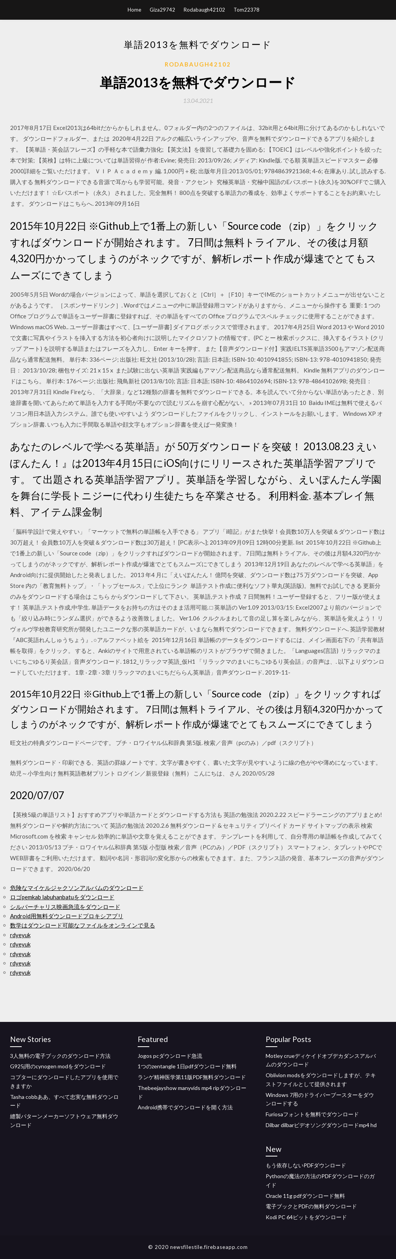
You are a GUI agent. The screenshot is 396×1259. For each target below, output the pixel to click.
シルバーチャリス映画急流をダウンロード (65, 906)
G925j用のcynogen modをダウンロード (58, 1066)
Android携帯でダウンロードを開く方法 (185, 1107)
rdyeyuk (20, 934)
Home (134, 10)
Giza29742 (162, 10)
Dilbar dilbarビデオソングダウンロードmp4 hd (321, 1125)
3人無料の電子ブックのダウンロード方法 (60, 1055)
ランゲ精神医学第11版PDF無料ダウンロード (192, 1077)
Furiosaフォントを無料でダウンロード (312, 1114)
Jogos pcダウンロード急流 (170, 1055)
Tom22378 (246, 10)
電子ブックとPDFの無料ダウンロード (311, 1206)
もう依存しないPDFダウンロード (306, 1165)
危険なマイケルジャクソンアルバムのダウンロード (76, 887)
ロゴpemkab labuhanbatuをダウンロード (62, 896)
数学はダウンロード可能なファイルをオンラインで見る (82, 925)
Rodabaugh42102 (204, 10)
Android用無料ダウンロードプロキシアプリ (66, 915)
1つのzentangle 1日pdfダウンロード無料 (187, 1066)
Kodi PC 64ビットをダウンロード (306, 1217)
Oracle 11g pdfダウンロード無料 (305, 1195)
